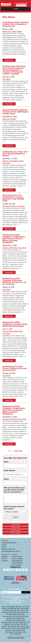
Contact (14, 554)
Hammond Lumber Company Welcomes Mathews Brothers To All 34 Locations (14, 281)
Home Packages (16, 524)
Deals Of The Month (15, 533)
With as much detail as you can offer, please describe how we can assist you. (14, 490)
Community (6, 206)
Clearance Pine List (15, 530)
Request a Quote (21, 5)
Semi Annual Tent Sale (8, 549)
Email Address (10, 470)
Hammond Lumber (6, 4)
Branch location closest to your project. (14, 508)
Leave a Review (16, 565)
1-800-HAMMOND (21, 3)
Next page (18, 451)
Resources (5, 554)
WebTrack (5, 556)
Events (5, 31)
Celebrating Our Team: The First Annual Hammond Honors (15, 153)
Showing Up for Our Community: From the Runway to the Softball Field (13, 198)
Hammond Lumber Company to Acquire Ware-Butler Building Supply (15, 324)
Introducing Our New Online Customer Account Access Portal (14, 368)
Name (7, 462)
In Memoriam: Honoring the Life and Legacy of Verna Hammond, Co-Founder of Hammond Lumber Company (13, 70)
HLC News (12, 31)
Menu (15, 8)
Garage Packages (15, 527)
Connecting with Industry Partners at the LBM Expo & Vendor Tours (15, 112)
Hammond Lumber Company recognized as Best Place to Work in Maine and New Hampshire (13, 239)
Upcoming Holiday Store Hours (11, 551)
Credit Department (17, 560)
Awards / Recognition (10, 161)
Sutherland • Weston (19, 638)
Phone (6, 479)
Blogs (21, 331)
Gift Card (4, 558)
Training (19, 31)
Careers (4, 545)
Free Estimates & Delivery (15, 601)
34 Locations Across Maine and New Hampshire (15, 598)
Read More (9, 60)
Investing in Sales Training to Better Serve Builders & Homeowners (15, 24)
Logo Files (5, 560)
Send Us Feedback (17, 558)
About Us (5, 540)
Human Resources (17, 563)
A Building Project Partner (9, 542)
